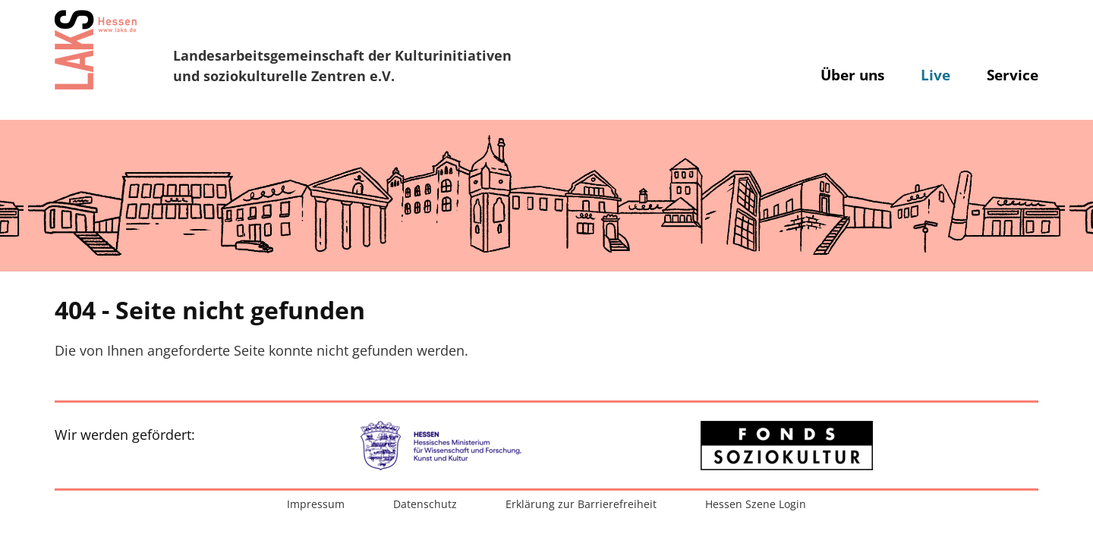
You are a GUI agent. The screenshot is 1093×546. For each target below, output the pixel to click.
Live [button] (935, 74)
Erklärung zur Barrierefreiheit (581, 504)
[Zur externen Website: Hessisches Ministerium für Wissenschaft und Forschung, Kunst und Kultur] (448, 445)
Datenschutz (425, 504)
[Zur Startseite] (96, 49)
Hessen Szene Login (755, 504)
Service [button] (1012, 74)
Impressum (316, 504)
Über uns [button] (852, 74)
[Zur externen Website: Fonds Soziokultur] (787, 445)
